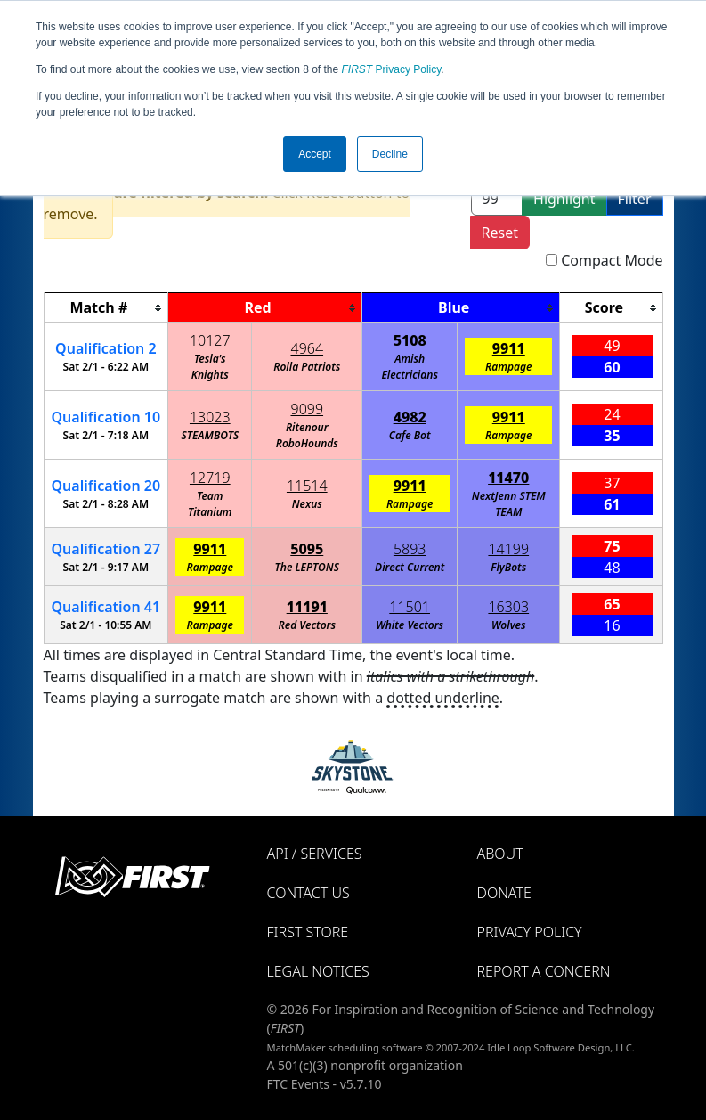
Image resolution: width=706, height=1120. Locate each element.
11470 (508, 477)
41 (106, 607)
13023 (210, 417)
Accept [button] (314, 154)
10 (106, 417)
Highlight (564, 198)
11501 (409, 607)
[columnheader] (106, 308)
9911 (508, 348)
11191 (307, 607)
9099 (307, 409)
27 (106, 549)
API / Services (314, 853)
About (500, 853)
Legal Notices (318, 971)
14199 (508, 549)
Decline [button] (390, 154)
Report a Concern (544, 971)
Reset (500, 232)
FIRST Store (308, 932)
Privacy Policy (392, 69)
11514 (307, 485)
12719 (210, 477)
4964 (307, 348)
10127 (210, 340)
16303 (508, 607)
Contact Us (308, 893)
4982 (410, 417)
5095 (306, 549)
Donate (504, 893)
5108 (410, 340)
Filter (635, 198)
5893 (410, 549)
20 (106, 485)
